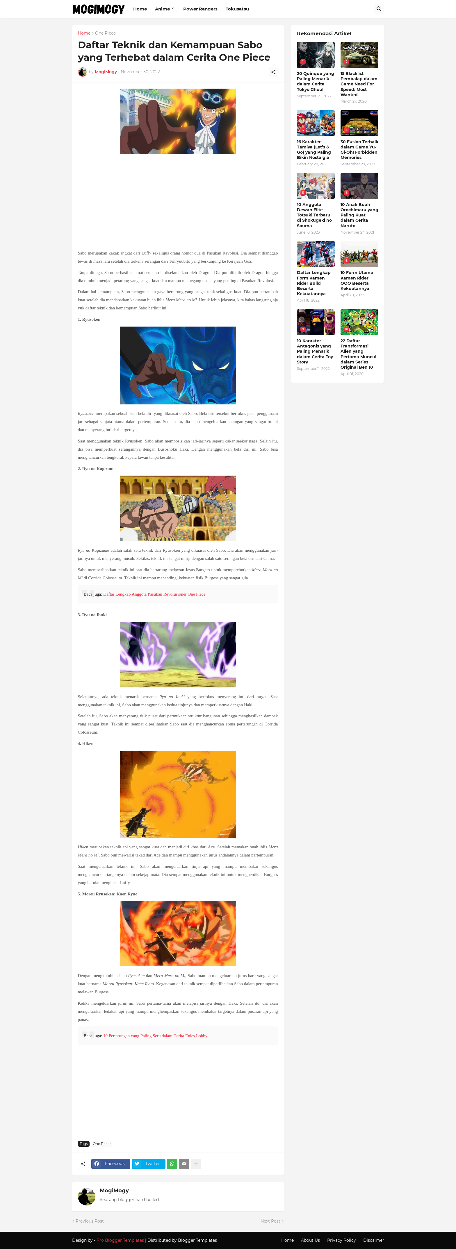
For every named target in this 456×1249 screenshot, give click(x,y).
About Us (310, 1240)
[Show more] (196, 1164)
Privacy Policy (341, 1240)
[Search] (379, 9)
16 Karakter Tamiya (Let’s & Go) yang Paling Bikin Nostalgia (314, 149)
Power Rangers (200, 9)
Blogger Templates (197, 1240)
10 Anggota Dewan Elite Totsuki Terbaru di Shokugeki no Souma (314, 215)
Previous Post (90, 1221)
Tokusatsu (237, 9)
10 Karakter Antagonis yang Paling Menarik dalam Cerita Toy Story (315, 351)
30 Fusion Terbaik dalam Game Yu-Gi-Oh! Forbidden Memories (359, 149)
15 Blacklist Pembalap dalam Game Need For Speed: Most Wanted (359, 84)
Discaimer (373, 1240)
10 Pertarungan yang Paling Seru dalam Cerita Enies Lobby (155, 1035)
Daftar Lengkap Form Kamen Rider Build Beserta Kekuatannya (314, 283)
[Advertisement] (178, 202)
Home (140, 9)
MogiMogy (114, 1190)
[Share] (273, 72)
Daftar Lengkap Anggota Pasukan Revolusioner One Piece (154, 594)
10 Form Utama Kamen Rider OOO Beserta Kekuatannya (357, 280)
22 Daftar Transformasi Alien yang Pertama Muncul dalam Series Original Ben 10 (358, 354)
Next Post (270, 1221)
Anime (162, 9)
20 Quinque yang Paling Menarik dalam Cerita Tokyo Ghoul (315, 81)
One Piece (105, 33)
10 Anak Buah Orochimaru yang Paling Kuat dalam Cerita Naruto (359, 215)
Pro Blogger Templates (120, 1240)
